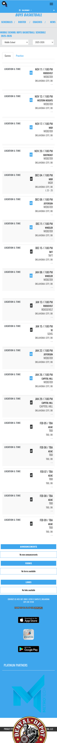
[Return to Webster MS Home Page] (4, 4)
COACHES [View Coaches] (37, 21)
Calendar (25, 10)
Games (8, 55)
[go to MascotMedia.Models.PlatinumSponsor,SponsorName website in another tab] (28, 693)
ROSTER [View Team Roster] (22, 21)
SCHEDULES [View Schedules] (6, 21)
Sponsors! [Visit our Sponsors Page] (38, 607)
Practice (20, 55)
